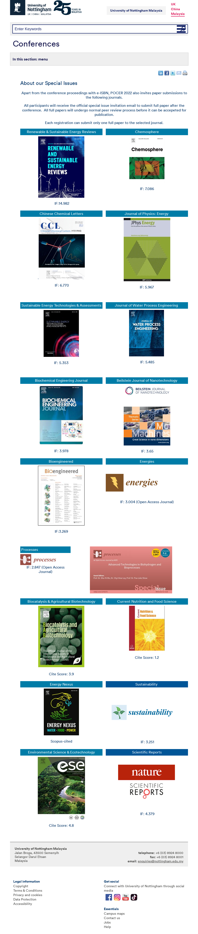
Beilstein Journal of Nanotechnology (147, 380)
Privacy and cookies (27, 895)
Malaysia (178, 13)
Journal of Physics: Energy (147, 213)
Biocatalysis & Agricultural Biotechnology (61, 601)
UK (173, 4)
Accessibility (22, 903)
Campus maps (114, 913)
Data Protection (24, 899)
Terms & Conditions (27, 890)
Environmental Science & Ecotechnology (61, 752)
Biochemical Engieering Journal (61, 380)
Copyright (20, 886)
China (175, 9)
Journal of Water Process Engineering (147, 305)
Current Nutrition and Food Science (147, 601)
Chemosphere (147, 132)
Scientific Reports (147, 752)
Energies (147, 461)
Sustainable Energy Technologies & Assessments (61, 305)
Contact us (112, 918)
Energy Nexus (61, 684)
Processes (29, 549)
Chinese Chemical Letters (61, 213)
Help (107, 926)
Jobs (107, 922)
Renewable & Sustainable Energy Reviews (61, 132)
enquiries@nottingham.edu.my (160, 861)
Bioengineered (61, 461)
